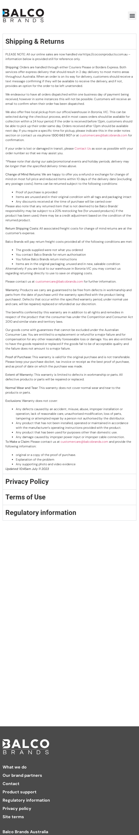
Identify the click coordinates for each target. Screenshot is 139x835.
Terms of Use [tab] (25, 497)
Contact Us (83, 148)
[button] (132, 15)
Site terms (13, 816)
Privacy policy (17, 808)
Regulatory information (26, 800)
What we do (15, 767)
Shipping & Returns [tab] (34, 41)
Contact (11, 783)
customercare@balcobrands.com (103, 135)
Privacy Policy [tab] (27, 481)
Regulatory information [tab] (40, 512)
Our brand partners (22, 775)
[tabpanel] (69, 261)
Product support (19, 792)
